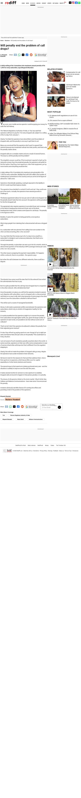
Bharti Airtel (20, 419)
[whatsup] (79, 2)
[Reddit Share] (31, 55)
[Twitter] (70, 2)
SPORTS (49, 3)
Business (7, 40)
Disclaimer (36, 451)
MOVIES (38, 3)
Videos (52, 445)
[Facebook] (76, 2)
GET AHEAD (55, 3)
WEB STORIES (53, 186)
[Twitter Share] (23, 55)
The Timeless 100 (61, 445)
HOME (23, 3)
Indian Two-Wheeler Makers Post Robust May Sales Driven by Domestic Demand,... (64, 134)
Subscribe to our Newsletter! (48, 405)
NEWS (27, 3)
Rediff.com (20, 451)
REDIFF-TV (62, 3)
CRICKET (44, 3)
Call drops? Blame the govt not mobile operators (73, 86)
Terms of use (68, 451)
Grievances (75, 451)
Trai (4, 415)
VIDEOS (50, 246)
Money (46, 445)
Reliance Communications (36, 419)
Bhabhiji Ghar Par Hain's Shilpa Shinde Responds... (68, 145)
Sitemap (50, 451)
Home (2, 40)
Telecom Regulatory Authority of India (20, 415)
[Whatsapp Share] (19, 55)
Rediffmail (40, 445)
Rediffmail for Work (21, 445)
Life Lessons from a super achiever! (60, 120)
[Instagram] (73, 2)
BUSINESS (32, 3)
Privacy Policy (43, 451)
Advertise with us (27, 451)
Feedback (55, 451)
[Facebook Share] (27, 55)
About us (61, 451)
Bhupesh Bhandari (3, 55)
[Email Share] (15, 55)
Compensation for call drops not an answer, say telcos (73, 74)
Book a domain (32, 445)
